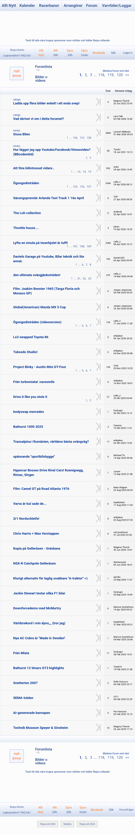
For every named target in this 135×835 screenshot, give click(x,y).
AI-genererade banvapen (31, 713)
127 (89, 186)
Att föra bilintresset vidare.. (33, 168)
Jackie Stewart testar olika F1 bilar (39, 593)
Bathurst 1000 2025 (28, 427)
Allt (55, 53)
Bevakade (99, 53)
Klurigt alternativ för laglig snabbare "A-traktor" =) (50, 578)
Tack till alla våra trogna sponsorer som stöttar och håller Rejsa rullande (67, 40)
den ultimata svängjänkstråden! (36, 275)
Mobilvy (67, 824)
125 (75, 186)
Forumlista (43, 68)
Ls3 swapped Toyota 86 (30, 337)
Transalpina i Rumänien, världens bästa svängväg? (51, 442)
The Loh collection (27, 213)
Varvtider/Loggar (116, 5)
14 (84, 171)
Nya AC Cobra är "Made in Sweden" (39, 638)
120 (120, 75)
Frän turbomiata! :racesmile (33, 382)
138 (89, 137)
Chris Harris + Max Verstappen (36, 533)
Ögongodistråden (26, 183)
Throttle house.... (26, 228)
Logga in (127, 52)
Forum (91, 5)
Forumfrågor (126, 809)
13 (78, 171)
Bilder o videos (41, 79)
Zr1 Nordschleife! (26, 519)
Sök (113, 53)
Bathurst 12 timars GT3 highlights (38, 668)
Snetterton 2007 (25, 683)
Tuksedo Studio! (25, 352)
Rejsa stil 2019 (87, 824)
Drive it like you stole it (30, 397)
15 (89, 171)
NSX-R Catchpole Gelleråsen (34, 563)
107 (75, 246)
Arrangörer (73, 5)
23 (89, 278)
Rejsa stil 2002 (47, 824)
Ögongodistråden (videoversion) (37, 322)
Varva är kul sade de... (29, 504)
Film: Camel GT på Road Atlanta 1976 (41, 489)
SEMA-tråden (23, 698)
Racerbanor (49, 5)
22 (84, 278)
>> (126, 75)
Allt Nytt (9, 5)
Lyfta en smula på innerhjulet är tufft (40, 243)
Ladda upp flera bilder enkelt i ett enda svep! (46, 103)
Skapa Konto (17, 49)
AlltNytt (41, 53)
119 (111, 75)
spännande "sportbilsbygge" (34, 456)
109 (89, 246)
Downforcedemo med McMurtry (37, 608)
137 (82, 137)
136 (75, 137)
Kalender (27, 5)
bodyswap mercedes (28, 412)
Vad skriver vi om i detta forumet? (38, 119)
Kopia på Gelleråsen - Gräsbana (36, 548)
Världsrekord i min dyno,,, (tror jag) (39, 623)
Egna (70, 53)
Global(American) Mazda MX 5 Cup (39, 307)
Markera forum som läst (116, 70)
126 (82, 186)
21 (78, 278)
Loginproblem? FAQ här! (17, 55)
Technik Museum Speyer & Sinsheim (40, 728)
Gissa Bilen (21, 134)
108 (82, 246)
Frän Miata (21, 653)
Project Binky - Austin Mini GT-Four (39, 367)
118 (101, 75)
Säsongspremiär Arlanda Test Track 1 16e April (48, 198)
